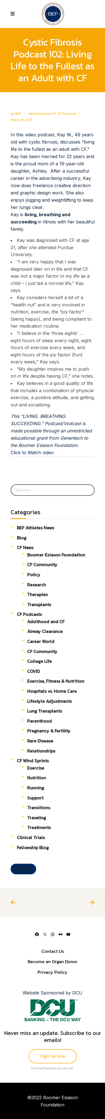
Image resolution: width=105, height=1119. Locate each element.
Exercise (35, 768)
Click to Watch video (32, 452)
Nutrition (36, 777)
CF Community (42, 564)
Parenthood (39, 721)
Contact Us (52, 951)
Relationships (41, 750)
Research (36, 584)
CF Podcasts (67, 113)
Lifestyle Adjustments (49, 701)
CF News (25, 547)
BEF (18, 113)
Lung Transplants (44, 711)
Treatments (39, 827)
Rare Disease (40, 740)
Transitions (38, 807)
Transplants (39, 604)
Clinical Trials (31, 837)
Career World (40, 641)
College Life (39, 661)
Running (35, 787)
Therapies (37, 594)
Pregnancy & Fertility (49, 730)
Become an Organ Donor (53, 961)
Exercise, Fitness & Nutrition (55, 681)
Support (35, 797)
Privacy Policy (52, 972)
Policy (33, 574)
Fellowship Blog (33, 847)
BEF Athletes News (35, 527)
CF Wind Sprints (33, 760)
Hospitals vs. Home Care (52, 691)
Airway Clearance (45, 631)
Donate (23, 869)
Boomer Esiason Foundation (56, 554)
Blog (21, 537)
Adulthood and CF (42, 113)
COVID (33, 671)
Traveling (36, 817)
